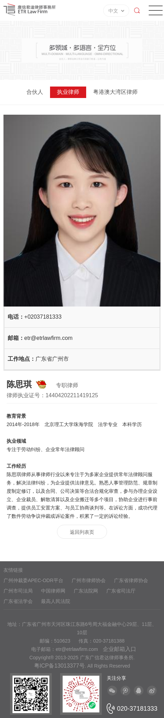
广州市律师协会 (89, 580)
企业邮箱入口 (119, 649)
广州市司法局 (18, 591)
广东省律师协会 (131, 580)
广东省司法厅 (121, 591)
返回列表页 (82, 532)
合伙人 (34, 92)
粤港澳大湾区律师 (115, 92)
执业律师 (68, 92)
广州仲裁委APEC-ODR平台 (33, 580)
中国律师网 (53, 591)
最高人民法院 (55, 601)
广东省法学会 (18, 601)
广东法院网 (86, 591)
